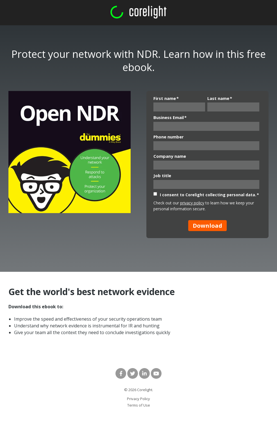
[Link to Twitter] (132, 373)
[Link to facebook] (120, 373)
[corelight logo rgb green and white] (138, 12)
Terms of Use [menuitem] (138, 405)
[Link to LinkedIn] (144, 373)
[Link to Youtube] (156, 373)
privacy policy (192, 203)
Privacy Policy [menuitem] (138, 398)
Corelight (144, 389)
